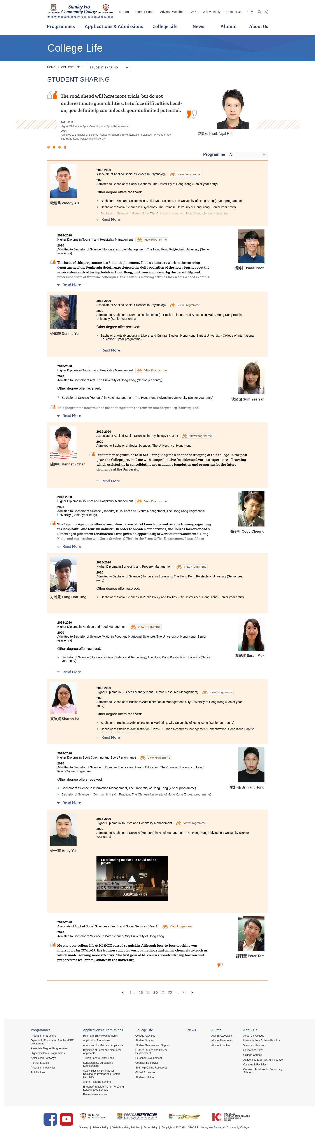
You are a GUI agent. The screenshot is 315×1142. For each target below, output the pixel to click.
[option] (157, 114)
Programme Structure (41, 1036)
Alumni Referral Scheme (95, 1082)
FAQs (193, 12)
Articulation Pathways (41, 1058)
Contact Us (234, 12)
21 (163, 992)
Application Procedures (94, 1040)
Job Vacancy (211, 12)
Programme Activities (41, 1068)
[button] (132, 878)
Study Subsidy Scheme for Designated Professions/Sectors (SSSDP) (100, 1074)
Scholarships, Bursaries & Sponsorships (96, 1065)
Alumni (228, 26)
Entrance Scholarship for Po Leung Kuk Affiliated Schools (101, 1088)
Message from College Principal (259, 1040)
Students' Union (142, 1077)
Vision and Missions (252, 1045)
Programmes (61, 26)
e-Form (124, 12)
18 (141, 992)
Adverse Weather (172, 12)
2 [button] (54, 147)
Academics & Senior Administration (261, 1060)
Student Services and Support (150, 1045)
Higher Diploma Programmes (46, 1053)
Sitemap (89, 1128)
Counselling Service (145, 1063)
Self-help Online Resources (149, 1068)
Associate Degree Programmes (47, 1048)
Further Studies (38, 1063)
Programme (214, 154)
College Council (250, 1055)
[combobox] (247, 154)
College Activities (143, 1036)
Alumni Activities (218, 1045)
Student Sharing (142, 1040)
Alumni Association (220, 1036)
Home (51, 67)
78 (184, 992)
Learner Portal (144, 12)
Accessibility (157, 1128)
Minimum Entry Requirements (98, 1036)
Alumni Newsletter (220, 1040)
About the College (251, 1036)
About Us (258, 26)
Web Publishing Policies (132, 1128)
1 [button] (48, 147)
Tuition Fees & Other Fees (96, 1058)
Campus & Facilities (252, 1065)
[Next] (191, 992)
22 (170, 992)
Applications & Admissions (114, 26)
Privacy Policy (106, 1128)
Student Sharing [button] (109, 67)
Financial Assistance (93, 1094)
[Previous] (123, 992)
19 (148, 992)
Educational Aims (251, 1050)
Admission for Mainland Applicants (101, 1045)
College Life (165, 26)
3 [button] (59, 147)
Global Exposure (143, 1072)
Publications (36, 1072)
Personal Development (146, 1058)
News (198, 26)
